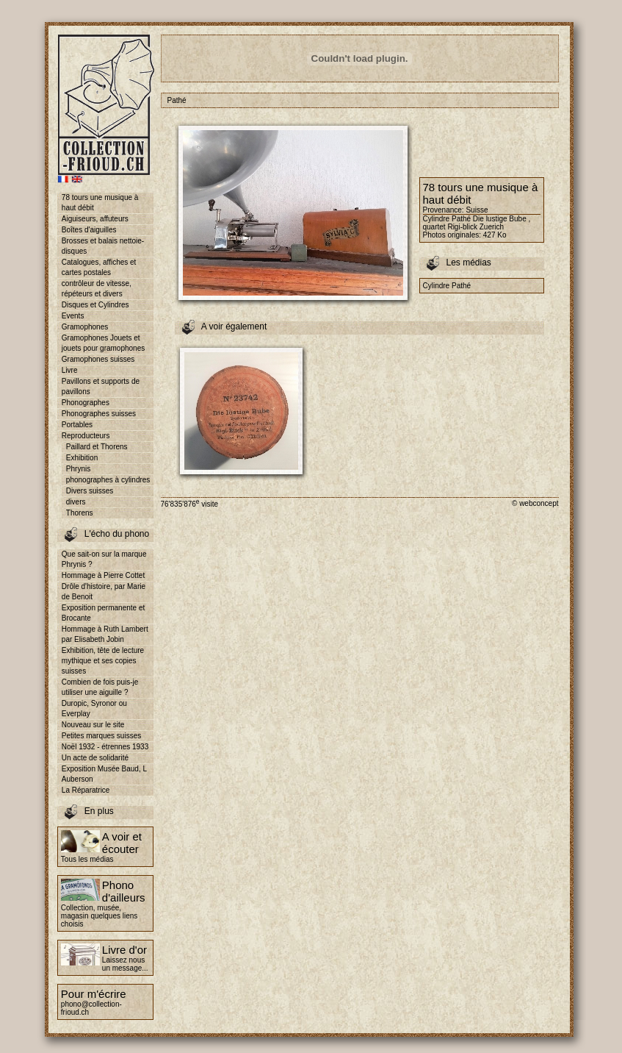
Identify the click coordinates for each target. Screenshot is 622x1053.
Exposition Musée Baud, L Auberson (104, 774)
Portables (77, 425)
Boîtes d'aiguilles (89, 230)
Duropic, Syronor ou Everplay (94, 708)
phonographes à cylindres (108, 480)
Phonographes (85, 403)
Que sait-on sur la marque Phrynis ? (104, 559)
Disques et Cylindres (95, 305)
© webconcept (535, 503)
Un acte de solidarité (95, 758)
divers (76, 502)
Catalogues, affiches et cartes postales (99, 267)
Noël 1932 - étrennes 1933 (105, 747)
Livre (70, 370)
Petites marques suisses (101, 736)
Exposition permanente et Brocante (103, 613)
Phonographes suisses (99, 414)
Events (73, 316)
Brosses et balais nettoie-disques (103, 246)
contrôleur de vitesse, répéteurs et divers (96, 288)
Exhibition (82, 458)
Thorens (79, 513)
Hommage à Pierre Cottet (103, 575)
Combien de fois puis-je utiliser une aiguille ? (100, 687)
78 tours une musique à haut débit (100, 202)
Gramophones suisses (98, 359)
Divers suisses (89, 491)
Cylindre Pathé (447, 286)
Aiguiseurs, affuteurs (95, 219)
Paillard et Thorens (97, 447)
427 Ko (495, 235)
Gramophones (85, 327)
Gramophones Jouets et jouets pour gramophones (103, 343)
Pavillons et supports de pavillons (101, 386)
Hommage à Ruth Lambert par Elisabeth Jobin (105, 634)
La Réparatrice (86, 790)
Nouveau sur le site (93, 725)
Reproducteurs (86, 436)
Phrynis (78, 469)
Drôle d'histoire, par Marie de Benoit (103, 591)
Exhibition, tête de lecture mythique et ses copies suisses (103, 660)
